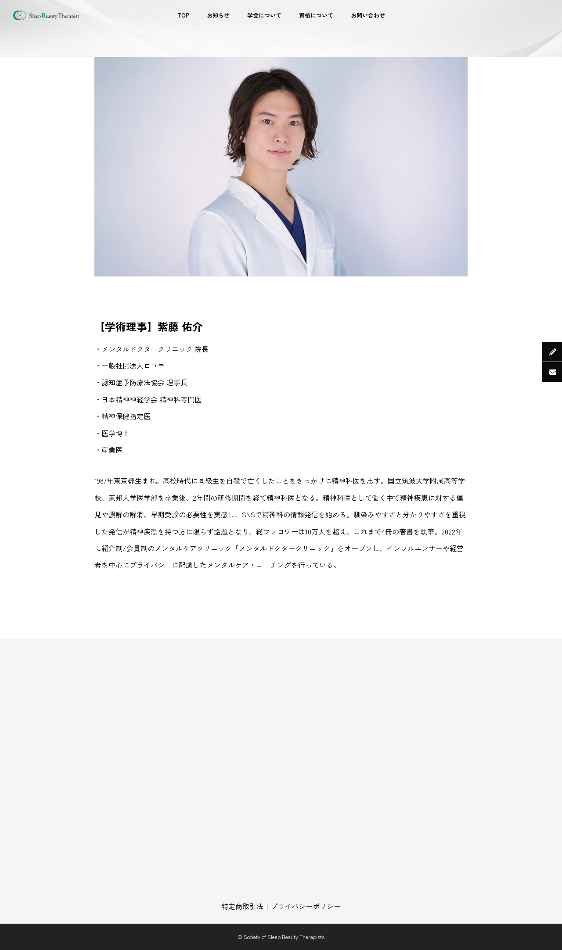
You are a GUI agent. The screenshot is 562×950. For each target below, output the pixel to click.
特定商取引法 (242, 906)
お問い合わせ (368, 15)
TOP (183, 15)
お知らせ (218, 15)
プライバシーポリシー (305, 906)
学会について (264, 15)
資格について (316, 15)
